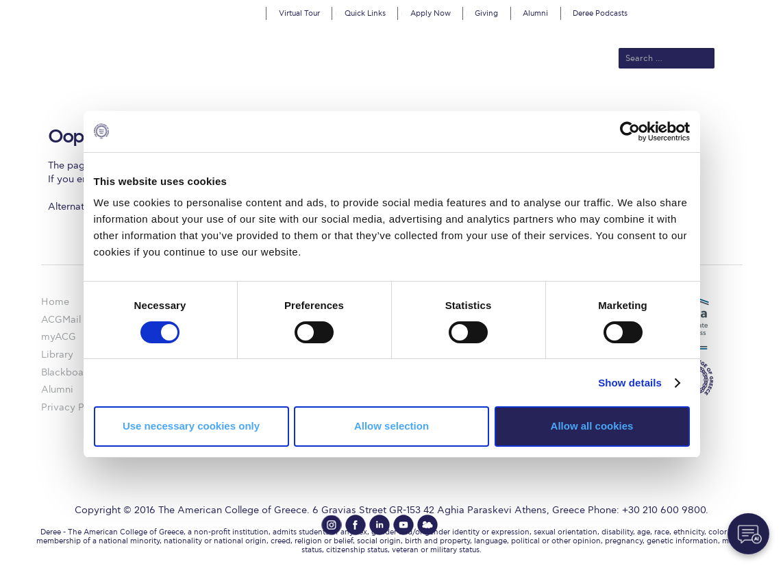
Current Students (592, 104)
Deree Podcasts (600, 13)
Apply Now (430, 13)
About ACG (203, 104)
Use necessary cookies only (191, 426)
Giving (486, 13)
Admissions (268, 104)
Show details (630, 382)
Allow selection (391, 426)
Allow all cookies (592, 426)
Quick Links (365, 13)
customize (725, 10)
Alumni (535, 13)
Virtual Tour (299, 13)
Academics (333, 104)
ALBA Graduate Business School (453, 104)
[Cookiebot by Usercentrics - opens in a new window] (630, 131)
